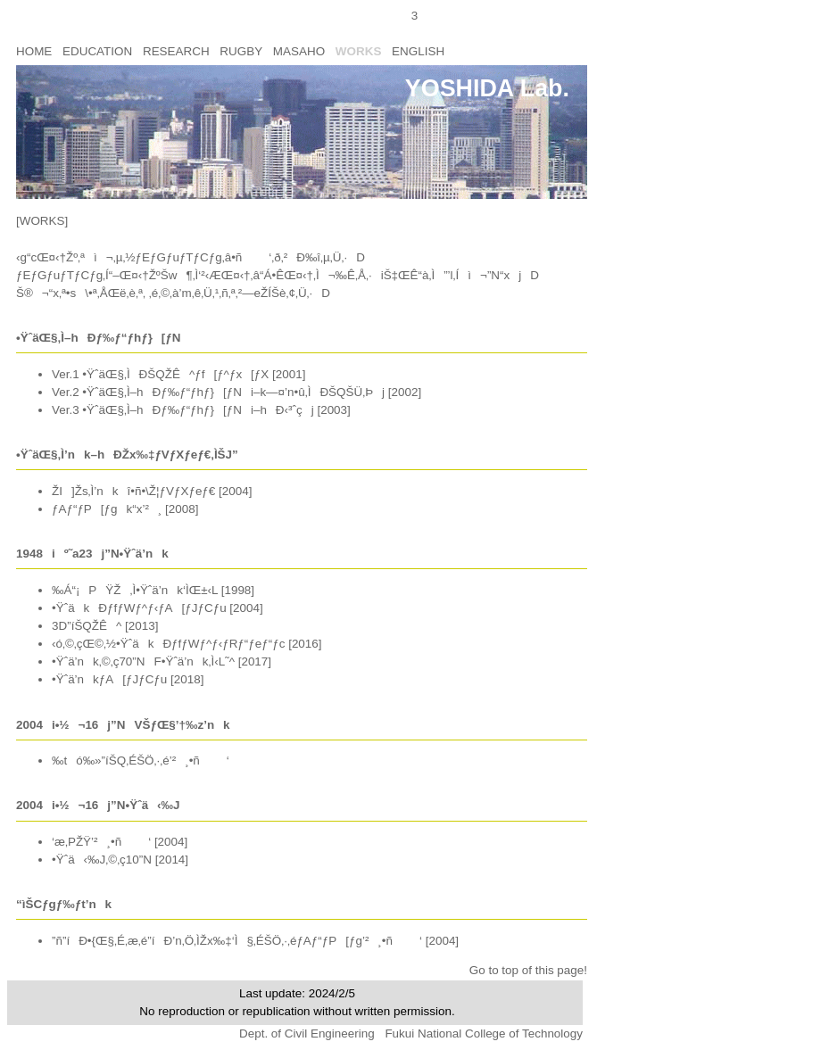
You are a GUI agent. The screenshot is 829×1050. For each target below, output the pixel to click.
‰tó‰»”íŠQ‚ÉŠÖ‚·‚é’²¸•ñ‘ (140, 760)
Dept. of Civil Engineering (308, 1033)
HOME (34, 51)
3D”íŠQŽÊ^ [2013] (105, 625)
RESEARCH (176, 51)
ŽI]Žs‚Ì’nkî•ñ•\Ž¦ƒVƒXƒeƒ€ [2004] (152, 491)
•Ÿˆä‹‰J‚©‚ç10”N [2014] (120, 859)
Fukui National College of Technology (484, 1033)
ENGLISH (418, 51)
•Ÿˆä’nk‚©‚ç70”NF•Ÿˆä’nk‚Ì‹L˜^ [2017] (161, 661)
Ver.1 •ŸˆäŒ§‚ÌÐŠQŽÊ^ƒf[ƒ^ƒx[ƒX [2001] (178, 374)
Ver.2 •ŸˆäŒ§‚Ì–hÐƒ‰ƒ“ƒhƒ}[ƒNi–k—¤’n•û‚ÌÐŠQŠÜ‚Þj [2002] (236, 392)
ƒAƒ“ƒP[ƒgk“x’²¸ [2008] (125, 509)
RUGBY (241, 51)
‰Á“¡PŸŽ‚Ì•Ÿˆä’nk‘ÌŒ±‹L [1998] (153, 590)
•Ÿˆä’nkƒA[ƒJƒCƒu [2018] (127, 679)
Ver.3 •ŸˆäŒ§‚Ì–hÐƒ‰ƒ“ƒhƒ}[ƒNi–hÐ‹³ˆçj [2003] (201, 410)
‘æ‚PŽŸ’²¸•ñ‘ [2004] (119, 841)
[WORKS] (42, 220)
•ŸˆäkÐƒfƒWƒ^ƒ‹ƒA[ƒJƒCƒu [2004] (157, 608)
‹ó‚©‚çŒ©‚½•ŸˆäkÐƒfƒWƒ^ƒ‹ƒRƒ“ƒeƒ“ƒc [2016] (187, 643)
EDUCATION (97, 51)
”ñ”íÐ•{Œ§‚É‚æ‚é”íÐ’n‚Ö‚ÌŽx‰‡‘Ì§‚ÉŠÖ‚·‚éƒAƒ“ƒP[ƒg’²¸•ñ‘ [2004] (255, 940)
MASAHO (299, 51)
